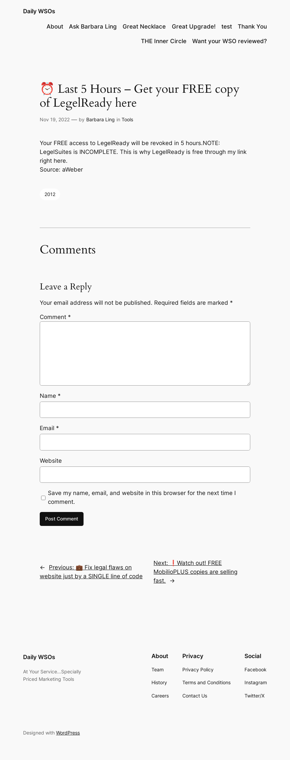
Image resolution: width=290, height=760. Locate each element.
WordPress (68, 733)
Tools (127, 119)
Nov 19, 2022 (55, 119)
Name (50, 395)
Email (49, 428)
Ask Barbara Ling (93, 26)
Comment (55, 317)
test (226, 26)
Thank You (252, 26)
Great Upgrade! (194, 26)
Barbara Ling (100, 119)
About (55, 26)
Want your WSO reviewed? (229, 41)
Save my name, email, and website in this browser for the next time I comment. (142, 497)
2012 (49, 194)
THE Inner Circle (163, 41)
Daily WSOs (39, 11)
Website (51, 460)
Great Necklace (144, 26)
